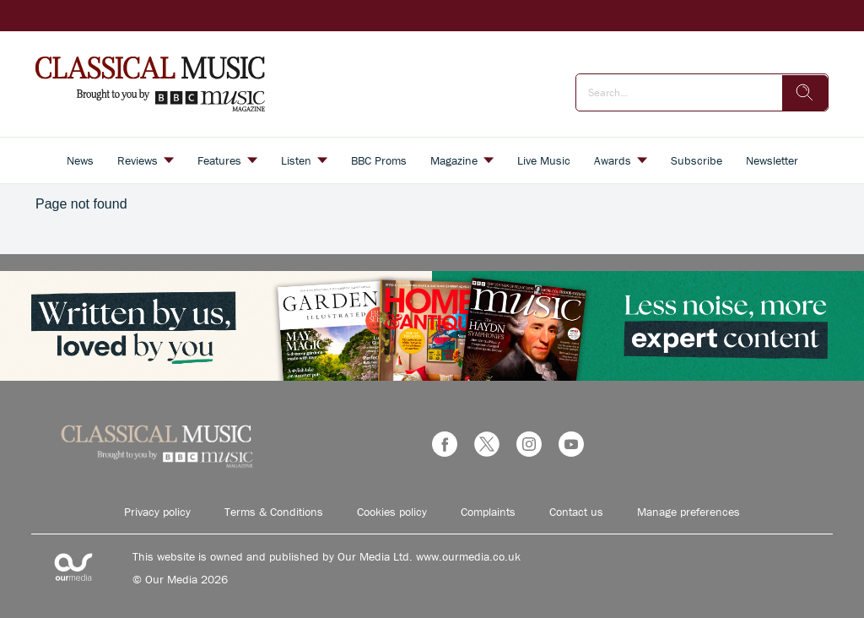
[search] (805, 93)
